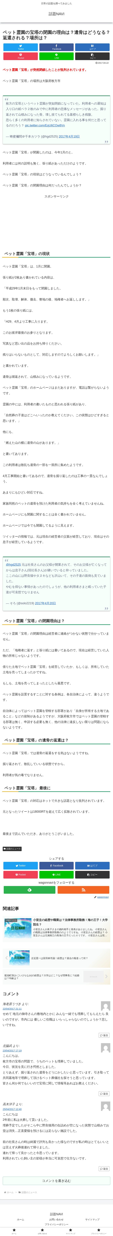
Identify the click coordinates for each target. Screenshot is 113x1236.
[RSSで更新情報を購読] (83, 890)
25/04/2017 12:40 (12, 1109)
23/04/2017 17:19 (12, 1051)
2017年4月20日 (45, 603)
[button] (92, 56)
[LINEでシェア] (56, 56)
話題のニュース (12, 849)
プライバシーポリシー (56, 1225)
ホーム (20, 1220)
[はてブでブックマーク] (92, 47)
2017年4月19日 (69, 136)
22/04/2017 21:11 (12, 1009)
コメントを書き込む (56, 1181)
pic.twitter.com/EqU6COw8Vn (45, 125)
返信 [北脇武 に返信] (104, 1094)
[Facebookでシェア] (56, 47)
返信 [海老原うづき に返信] (104, 1035)
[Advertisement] (56, 220)
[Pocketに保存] (20, 56)
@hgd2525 (13, 564)
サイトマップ (92, 1220)
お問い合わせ (56, 1220)
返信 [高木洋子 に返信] (104, 1169)
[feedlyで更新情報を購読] (29, 890)
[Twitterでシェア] (20, 47)
